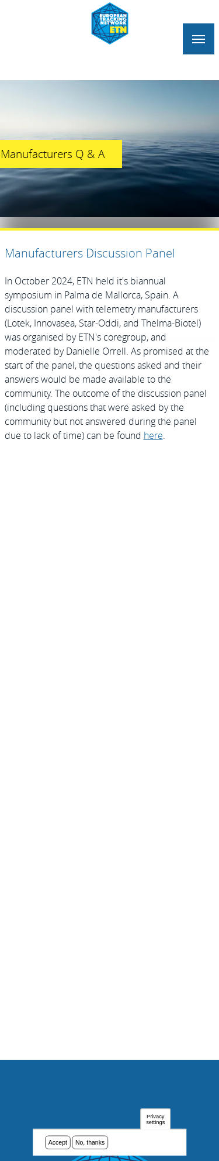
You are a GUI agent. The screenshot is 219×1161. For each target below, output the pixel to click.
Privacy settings (155, 1120)
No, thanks (90, 1142)
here (153, 435)
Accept (57, 1142)
